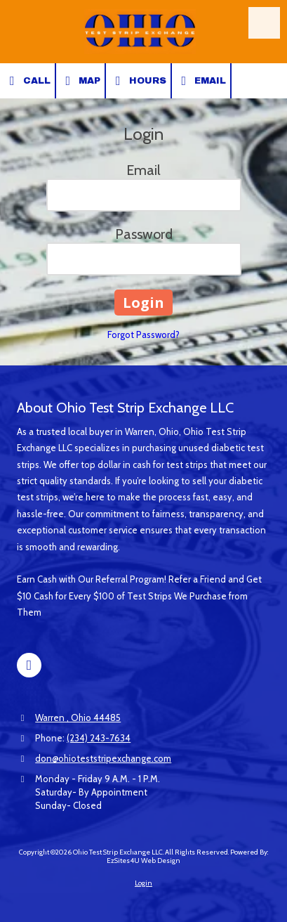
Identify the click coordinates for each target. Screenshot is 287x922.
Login (143, 883)
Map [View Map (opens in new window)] (80, 80)
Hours (138, 80)
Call (27, 80)
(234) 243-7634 (99, 738)
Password (144, 234)
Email (201, 80)
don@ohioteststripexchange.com (103, 758)
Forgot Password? (143, 334)
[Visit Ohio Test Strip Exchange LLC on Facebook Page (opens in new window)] (29, 665)
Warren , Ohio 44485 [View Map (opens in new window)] (78, 717)
